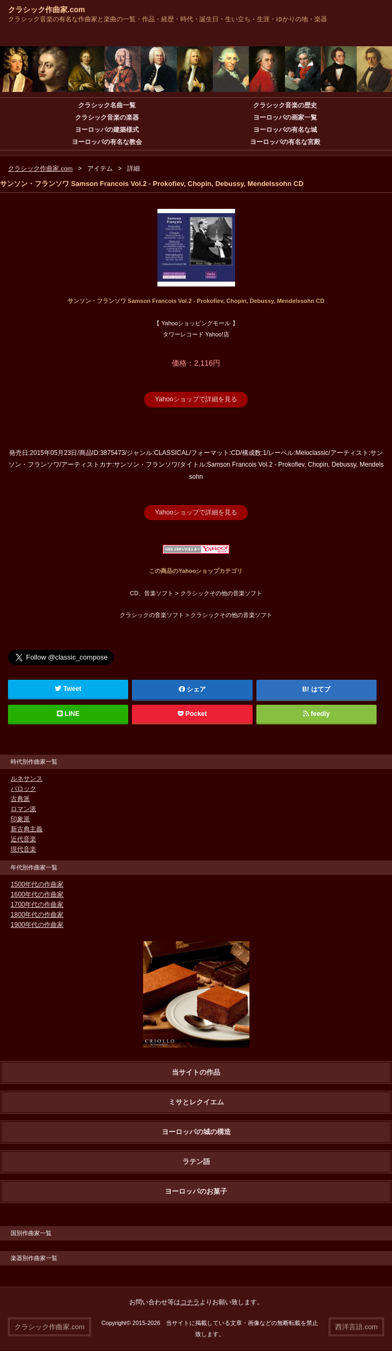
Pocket (192, 713)
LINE (68, 713)
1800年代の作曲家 (37, 914)
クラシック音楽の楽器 (107, 117)
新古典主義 (27, 828)
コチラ (189, 1301)
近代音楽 (23, 838)
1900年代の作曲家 (37, 924)
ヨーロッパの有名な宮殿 (285, 142)
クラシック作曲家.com (46, 9)
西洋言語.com (356, 1326)
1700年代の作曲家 (37, 904)
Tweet (68, 688)
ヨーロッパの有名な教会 (107, 142)
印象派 (20, 818)
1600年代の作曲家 (37, 894)
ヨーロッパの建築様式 (107, 129)
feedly (316, 713)
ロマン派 (23, 808)
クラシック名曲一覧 (107, 105)
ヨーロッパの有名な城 (285, 129)
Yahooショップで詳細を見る (196, 399)
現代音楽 (23, 848)
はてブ (320, 689)
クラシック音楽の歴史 (285, 105)
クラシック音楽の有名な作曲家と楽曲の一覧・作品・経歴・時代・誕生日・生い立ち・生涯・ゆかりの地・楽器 (167, 19)
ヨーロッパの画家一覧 (285, 117)
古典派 (20, 798)
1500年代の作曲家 (37, 884)
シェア (192, 689)
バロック (23, 788)
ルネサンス (27, 778)
